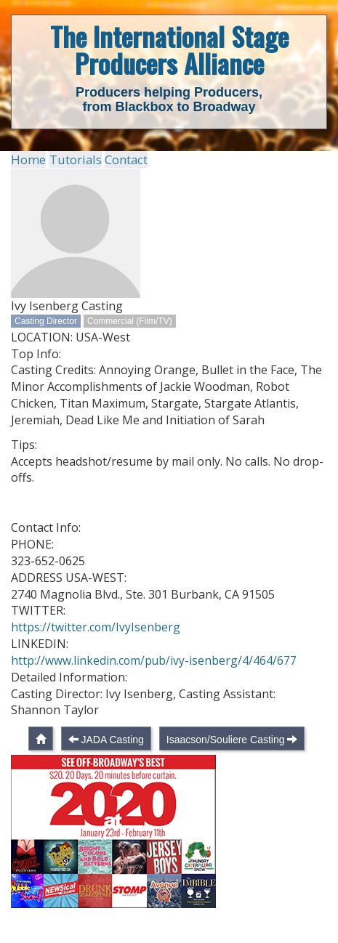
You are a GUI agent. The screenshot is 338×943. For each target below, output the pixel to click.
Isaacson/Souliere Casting (225, 761)
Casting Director (46, 320)
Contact (121, 159)
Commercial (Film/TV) (129, 320)
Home (27, 159)
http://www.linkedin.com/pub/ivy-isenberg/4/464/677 (154, 682)
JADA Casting (112, 761)
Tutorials (72, 159)
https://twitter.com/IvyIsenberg (96, 649)
